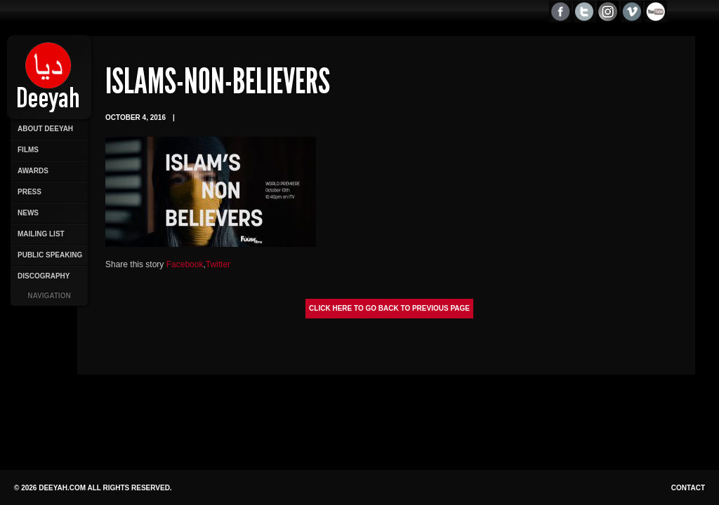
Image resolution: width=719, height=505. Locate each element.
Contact (688, 488)
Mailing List (41, 234)
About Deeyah (45, 129)
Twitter (218, 264)
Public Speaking (50, 255)
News (28, 213)
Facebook (185, 264)
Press (29, 192)
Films (28, 150)
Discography (44, 276)
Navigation (48, 295)
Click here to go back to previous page (389, 308)
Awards (33, 171)
